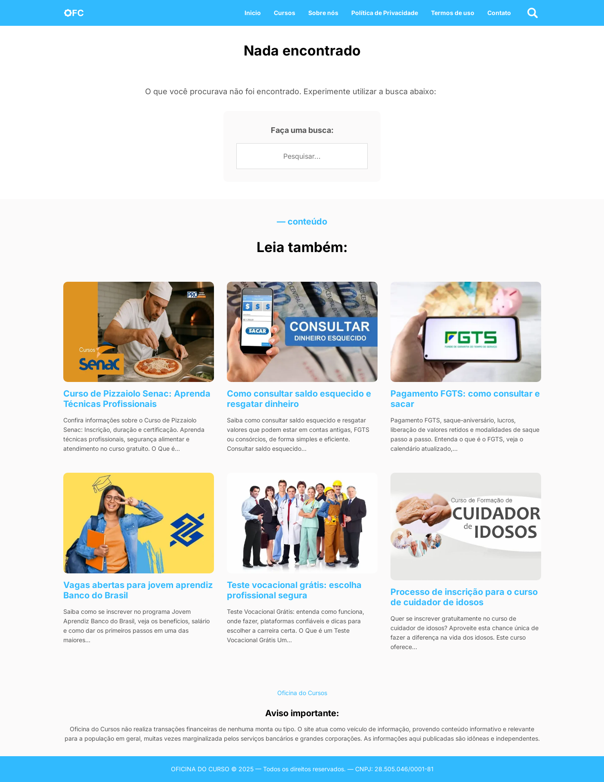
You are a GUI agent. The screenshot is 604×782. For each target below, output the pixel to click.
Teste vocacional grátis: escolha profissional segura (294, 590)
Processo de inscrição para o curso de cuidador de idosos (464, 597)
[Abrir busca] (532, 13)
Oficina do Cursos (302, 692)
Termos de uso (452, 12)
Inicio (253, 12)
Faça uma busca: (302, 130)
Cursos (284, 12)
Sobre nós (323, 12)
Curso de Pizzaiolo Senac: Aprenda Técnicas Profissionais (137, 398)
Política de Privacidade (384, 12)
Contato (499, 12)
